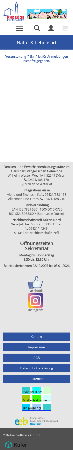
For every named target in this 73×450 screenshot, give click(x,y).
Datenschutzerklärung (36, 368)
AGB (36, 358)
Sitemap (38, 379)
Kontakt (36, 336)
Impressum (36, 347)
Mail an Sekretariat (38, 184)
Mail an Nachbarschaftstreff (38, 233)
